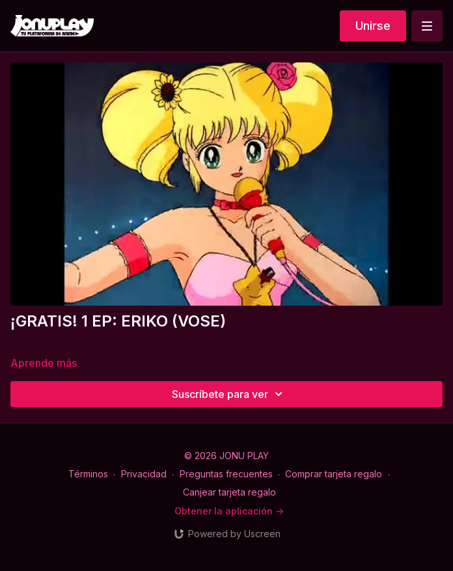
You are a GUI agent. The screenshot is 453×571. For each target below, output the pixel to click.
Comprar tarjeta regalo (333, 473)
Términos (88, 473)
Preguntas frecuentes (226, 473)
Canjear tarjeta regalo (229, 492)
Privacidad (144, 473)
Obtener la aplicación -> (229, 510)
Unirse (373, 26)
